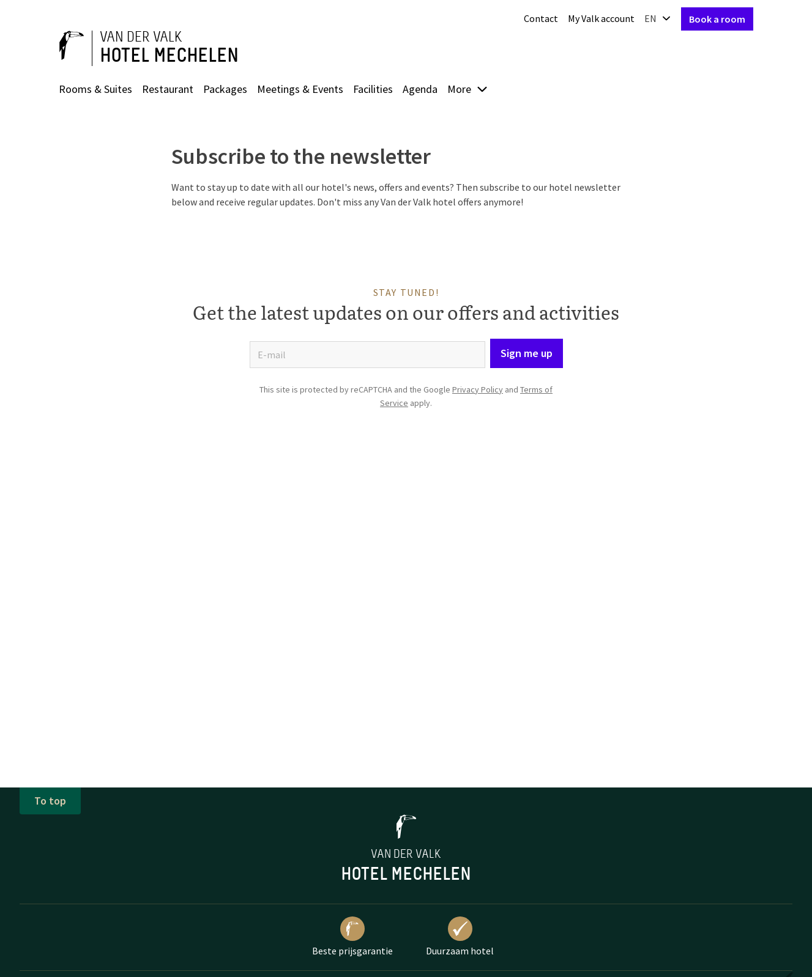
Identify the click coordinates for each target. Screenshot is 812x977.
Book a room (717, 19)
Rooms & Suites (95, 89)
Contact (541, 18)
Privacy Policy (477, 389)
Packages (225, 89)
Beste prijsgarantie (352, 936)
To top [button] (50, 801)
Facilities (373, 89)
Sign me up (527, 353)
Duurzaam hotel (460, 936)
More (467, 89)
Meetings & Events (300, 89)
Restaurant (167, 89)
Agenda (420, 89)
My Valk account (601, 18)
